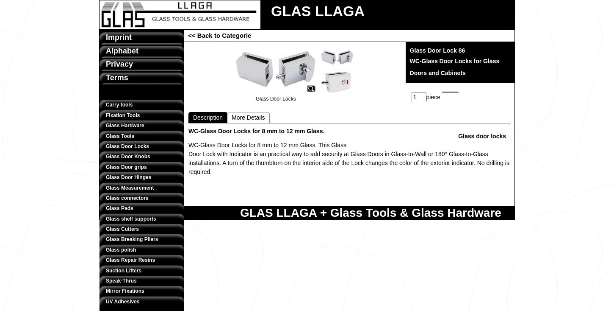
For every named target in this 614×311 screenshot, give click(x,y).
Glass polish (121, 250)
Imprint (119, 37)
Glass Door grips (126, 167)
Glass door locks (482, 136)
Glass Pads (119, 208)
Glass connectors (127, 198)
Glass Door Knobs (128, 157)
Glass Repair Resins (130, 260)
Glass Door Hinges (128, 177)
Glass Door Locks (127, 146)
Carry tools (119, 105)
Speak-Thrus (121, 281)
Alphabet (122, 51)
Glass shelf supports (131, 219)
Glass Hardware (125, 126)
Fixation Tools (123, 115)
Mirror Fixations (125, 291)
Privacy (119, 64)
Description (208, 117)
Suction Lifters (123, 271)
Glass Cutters (122, 229)
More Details (248, 117)
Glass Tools (120, 136)
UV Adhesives (123, 302)
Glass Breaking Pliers (132, 239)
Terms (117, 77)
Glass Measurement (130, 188)
